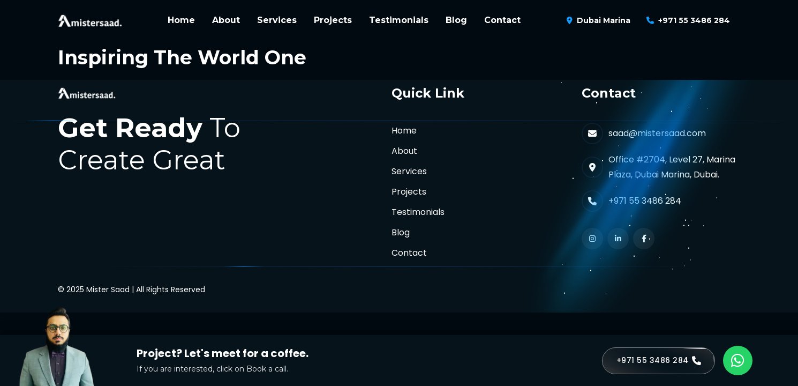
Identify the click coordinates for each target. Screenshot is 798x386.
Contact (502, 20)
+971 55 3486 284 (694, 20)
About (226, 20)
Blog (456, 20)
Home (181, 20)
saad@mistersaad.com (657, 133)
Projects (333, 20)
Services (277, 20)
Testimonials (398, 20)
